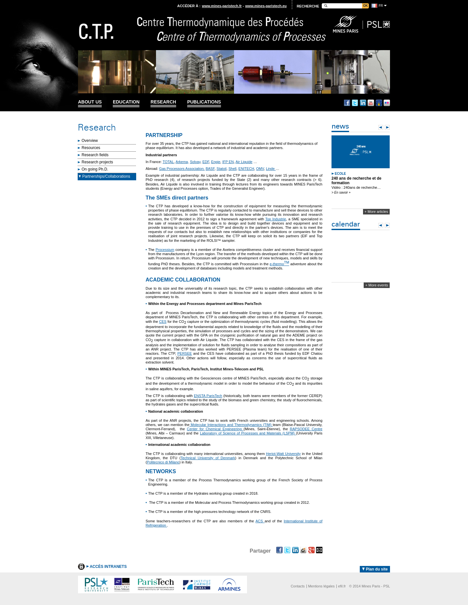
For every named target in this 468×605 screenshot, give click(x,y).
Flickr (387, 103)
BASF (210, 169)
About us (90, 102)
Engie (215, 162)
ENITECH (246, 169)
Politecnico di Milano (163, 462)
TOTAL (168, 162)
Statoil (221, 169)
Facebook (347, 103)
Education (126, 102)
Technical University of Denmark (208, 458)
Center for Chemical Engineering (215, 429)
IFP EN (228, 162)
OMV (260, 169)
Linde (271, 169)
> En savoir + (341, 192)
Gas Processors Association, (182, 169)
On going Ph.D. (95, 169)
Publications (204, 102)
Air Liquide (244, 162)
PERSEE (184, 353)
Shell (232, 169)
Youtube (371, 103)
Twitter (355, 103)
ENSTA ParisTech (208, 396)
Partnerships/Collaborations (106, 176)
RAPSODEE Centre (306, 429)
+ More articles (376, 211)
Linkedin (363, 103)
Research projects (97, 162)
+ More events (376, 285)
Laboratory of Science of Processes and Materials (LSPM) (248, 433)
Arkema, (182, 162)
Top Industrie (275, 219)
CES (162, 321)
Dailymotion (379, 103)
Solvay (195, 162)
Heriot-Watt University (283, 454)
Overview (90, 140)
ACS (260, 521)
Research (163, 102)
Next (387, 127)
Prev (380, 127)
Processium (165, 250)
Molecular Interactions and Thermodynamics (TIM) (231, 425)
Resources (91, 147)
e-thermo (279, 264)
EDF (205, 162)
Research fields (95, 155)
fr (381, 5)
